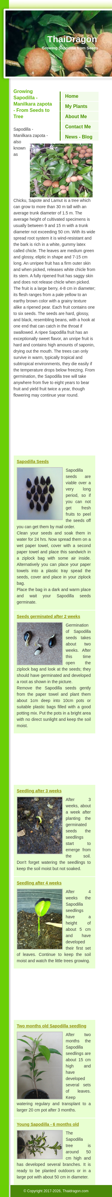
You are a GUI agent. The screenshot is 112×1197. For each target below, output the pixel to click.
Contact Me (78, 126)
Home (71, 96)
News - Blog (79, 136)
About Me (76, 116)
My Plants (76, 106)
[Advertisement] (54, 429)
